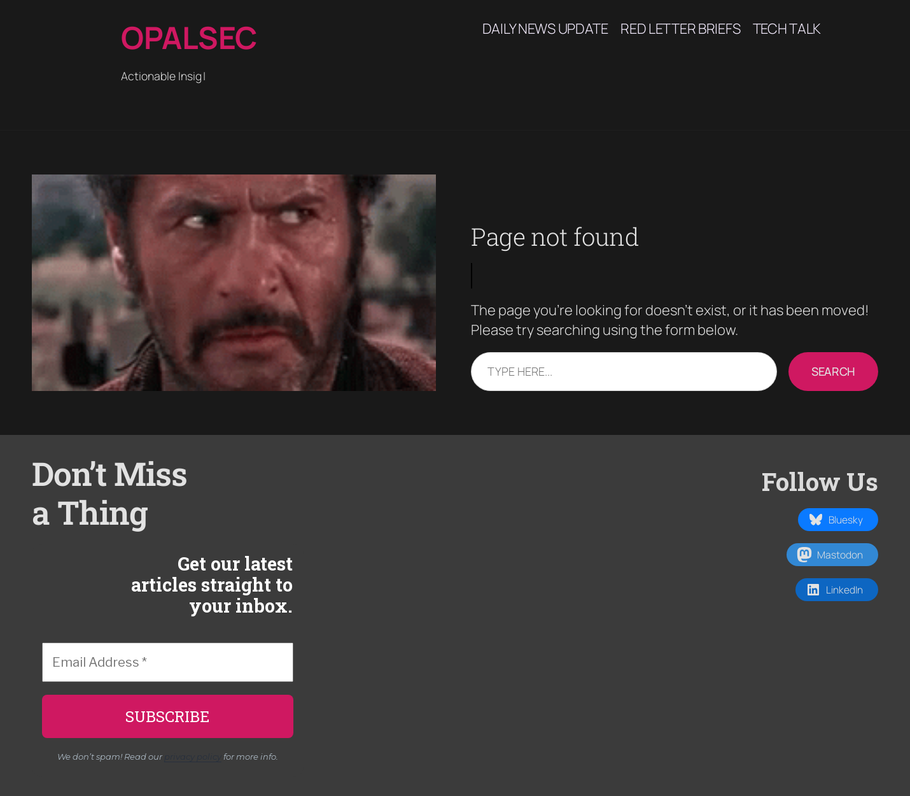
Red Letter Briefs (680, 28)
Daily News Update (545, 28)
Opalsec (189, 37)
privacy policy (192, 756)
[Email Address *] (167, 662)
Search (833, 371)
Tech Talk (787, 28)
